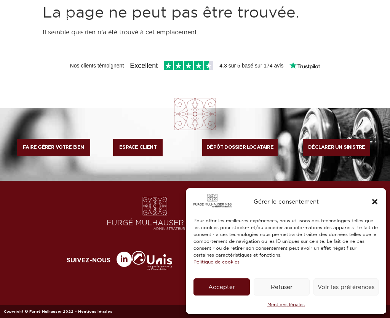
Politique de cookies (216, 261)
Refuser (281, 287)
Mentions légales (286, 304)
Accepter (221, 287)
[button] (375, 202)
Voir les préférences (346, 287)
